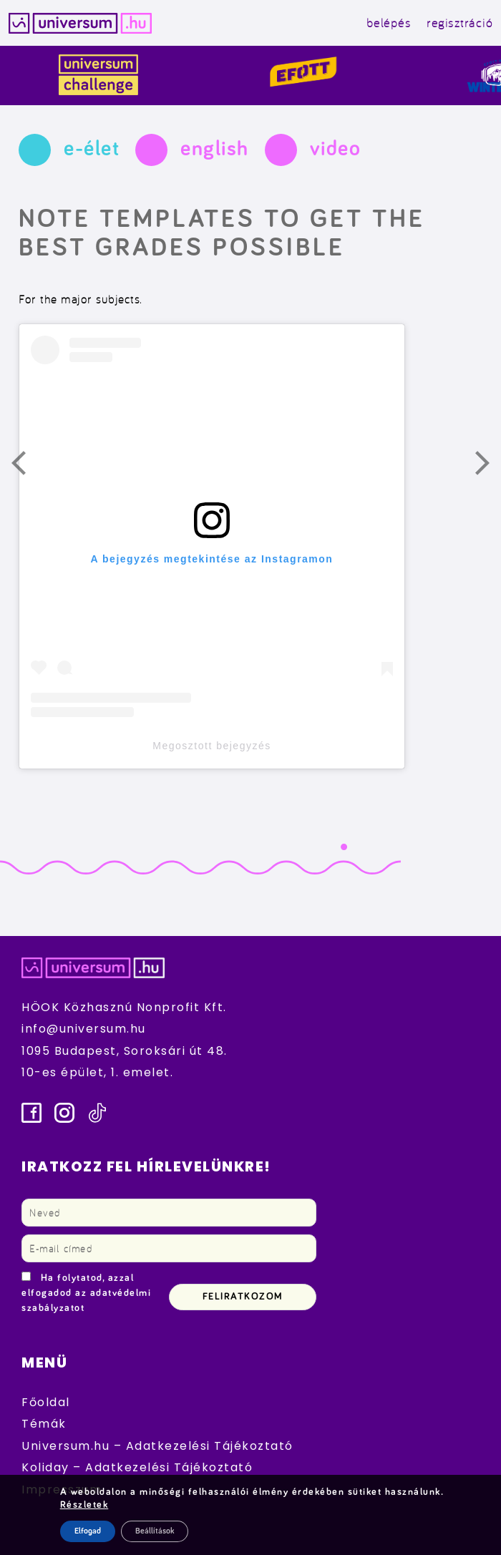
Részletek (84, 1505)
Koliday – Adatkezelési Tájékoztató (137, 1467)
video (335, 149)
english (214, 149)
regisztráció (459, 22)
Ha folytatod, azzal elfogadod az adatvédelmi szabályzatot (86, 1293)
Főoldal (45, 1402)
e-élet (92, 149)
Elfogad (87, 1531)
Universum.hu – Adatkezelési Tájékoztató (157, 1446)
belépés (389, 22)
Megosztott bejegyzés (211, 745)
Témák (44, 1423)
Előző (27, 466)
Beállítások (154, 1531)
